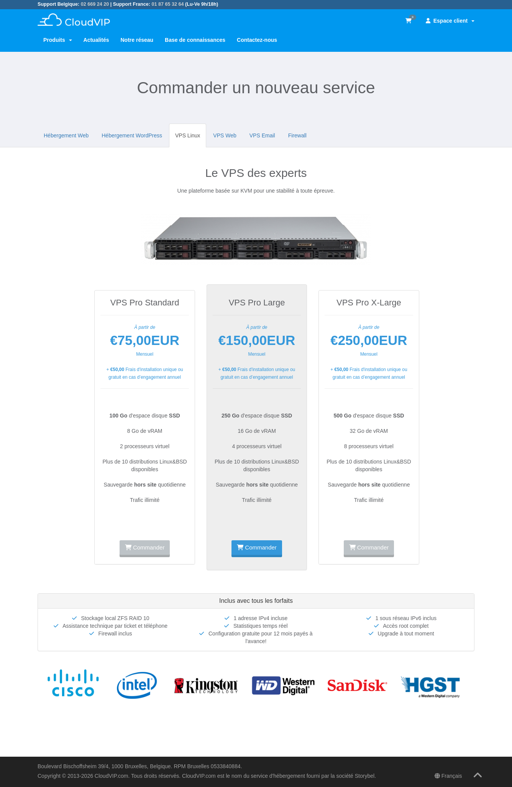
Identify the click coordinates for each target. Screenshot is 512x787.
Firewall (297, 135)
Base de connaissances (195, 40)
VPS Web (224, 135)
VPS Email (262, 135)
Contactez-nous (257, 40)
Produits (57, 40)
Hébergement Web (66, 135)
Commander (145, 547)
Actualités (96, 40)
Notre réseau (136, 40)
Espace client (450, 21)
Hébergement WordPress (132, 135)
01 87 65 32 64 (167, 4)
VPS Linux (187, 135)
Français (448, 776)
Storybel (364, 776)
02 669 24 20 (95, 4)
